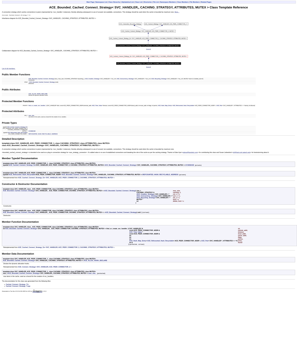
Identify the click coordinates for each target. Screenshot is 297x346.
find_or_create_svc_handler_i (37, 106)
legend (148, 49)
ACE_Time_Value (97, 106)
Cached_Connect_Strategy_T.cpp (18, 286)
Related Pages (206, 2)
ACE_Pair (219, 106)
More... (177, 12)
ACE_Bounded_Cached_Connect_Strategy (41, 79)
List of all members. (8, 69)
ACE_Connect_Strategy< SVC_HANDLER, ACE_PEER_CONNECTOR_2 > (44, 267)
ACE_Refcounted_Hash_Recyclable (183, 106)
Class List (138, 2)
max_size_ (31, 115)
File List (156, 2)
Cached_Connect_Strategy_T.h (17, 284)
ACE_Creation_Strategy (92, 79)
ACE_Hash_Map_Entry (165, 106)
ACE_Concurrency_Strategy (125, 79)
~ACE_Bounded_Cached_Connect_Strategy (41, 82)
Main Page (90, 2)
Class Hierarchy (114, 2)
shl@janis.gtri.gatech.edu (241, 153)
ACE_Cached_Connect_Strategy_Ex (17, 127)
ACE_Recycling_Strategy (158, 79)
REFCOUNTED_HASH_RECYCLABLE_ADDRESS (43, 134)
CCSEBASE (31, 131)
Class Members (182, 2)
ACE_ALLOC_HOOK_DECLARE (37, 94)
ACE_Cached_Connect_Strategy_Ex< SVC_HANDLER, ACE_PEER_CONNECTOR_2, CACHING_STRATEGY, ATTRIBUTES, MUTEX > (66, 178)
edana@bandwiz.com (190, 153)
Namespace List (101, 2)
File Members (195, 2)
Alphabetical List (127, 2)
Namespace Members (168, 2)
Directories (148, 2)
